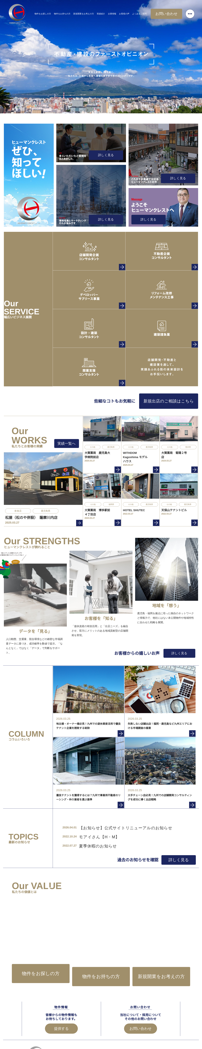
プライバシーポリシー (161, 1033)
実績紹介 (109, 12)
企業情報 (120, 12)
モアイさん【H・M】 (90, 830)
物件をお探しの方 (51, 12)
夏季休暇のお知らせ (90, 838)
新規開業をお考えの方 (91, 12)
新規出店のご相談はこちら (175, 400)
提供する (61, 1007)
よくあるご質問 (147, 12)
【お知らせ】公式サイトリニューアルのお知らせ (105, 822)
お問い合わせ (170, 12)
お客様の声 (132, 12)
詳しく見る (111, 157)
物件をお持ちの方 (70, 12)
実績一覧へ (68, 442)
